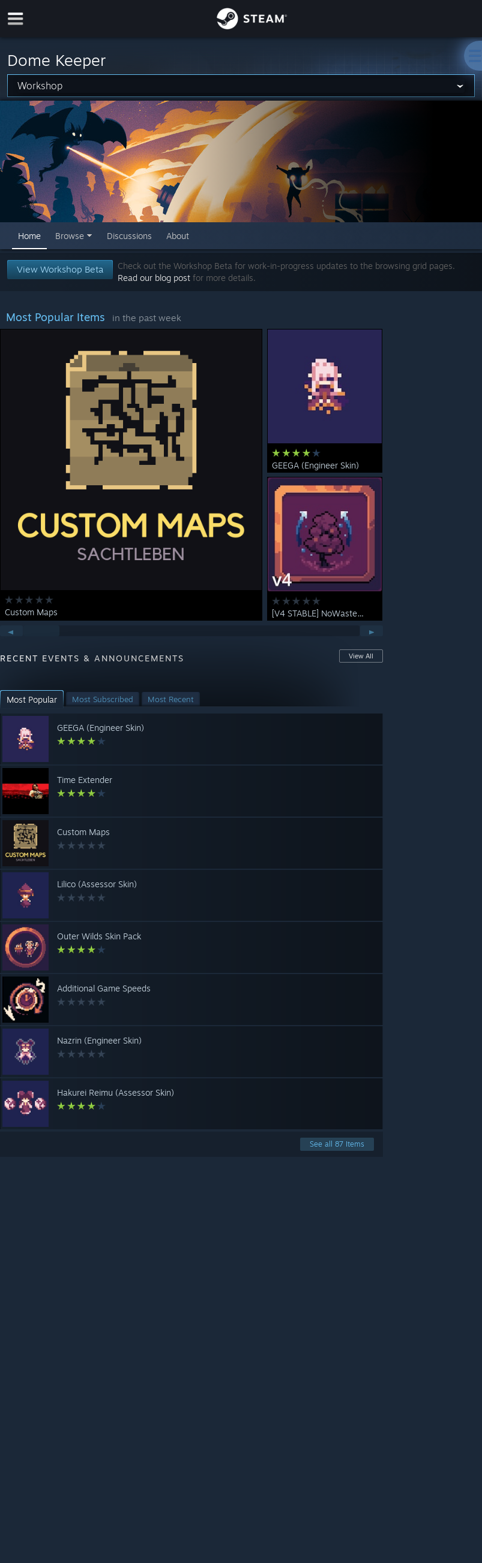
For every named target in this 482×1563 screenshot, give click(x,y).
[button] (32, 699)
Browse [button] (69, 236)
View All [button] (361, 656)
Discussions (129, 236)
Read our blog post (154, 278)
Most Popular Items (55, 317)
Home (29, 236)
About (177, 236)
